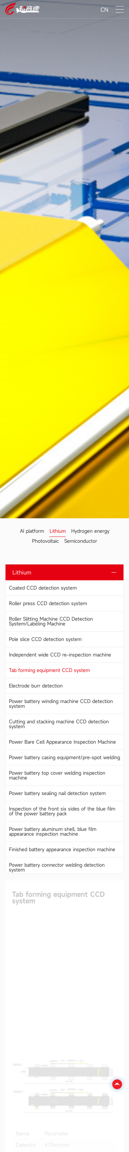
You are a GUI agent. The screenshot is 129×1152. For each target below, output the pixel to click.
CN (104, 9)
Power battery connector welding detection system (57, 867)
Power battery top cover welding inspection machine (57, 775)
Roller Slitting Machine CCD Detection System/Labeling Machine (51, 621)
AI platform (32, 531)
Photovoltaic (45, 541)
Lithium (58, 531)
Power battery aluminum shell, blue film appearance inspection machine (52, 831)
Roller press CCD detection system (48, 603)
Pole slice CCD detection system (45, 639)
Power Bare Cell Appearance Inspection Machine (62, 741)
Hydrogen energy (90, 531)
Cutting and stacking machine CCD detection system (59, 724)
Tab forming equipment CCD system (49, 670)
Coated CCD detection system (43, 587)
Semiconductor (80, 541)
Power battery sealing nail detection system (57, 793)
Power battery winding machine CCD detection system (61, 703)
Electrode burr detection (36, 685)
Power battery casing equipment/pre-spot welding (64, 757)
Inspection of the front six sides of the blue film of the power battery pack (62, 811)
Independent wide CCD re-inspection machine (60, 654)
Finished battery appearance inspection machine (62, 849)
